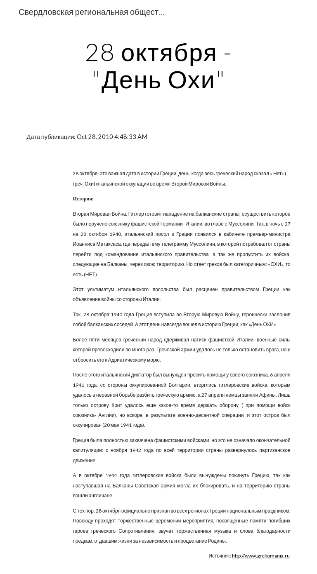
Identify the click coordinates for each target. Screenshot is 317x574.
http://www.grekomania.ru (261, 556)
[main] (158, 65)
